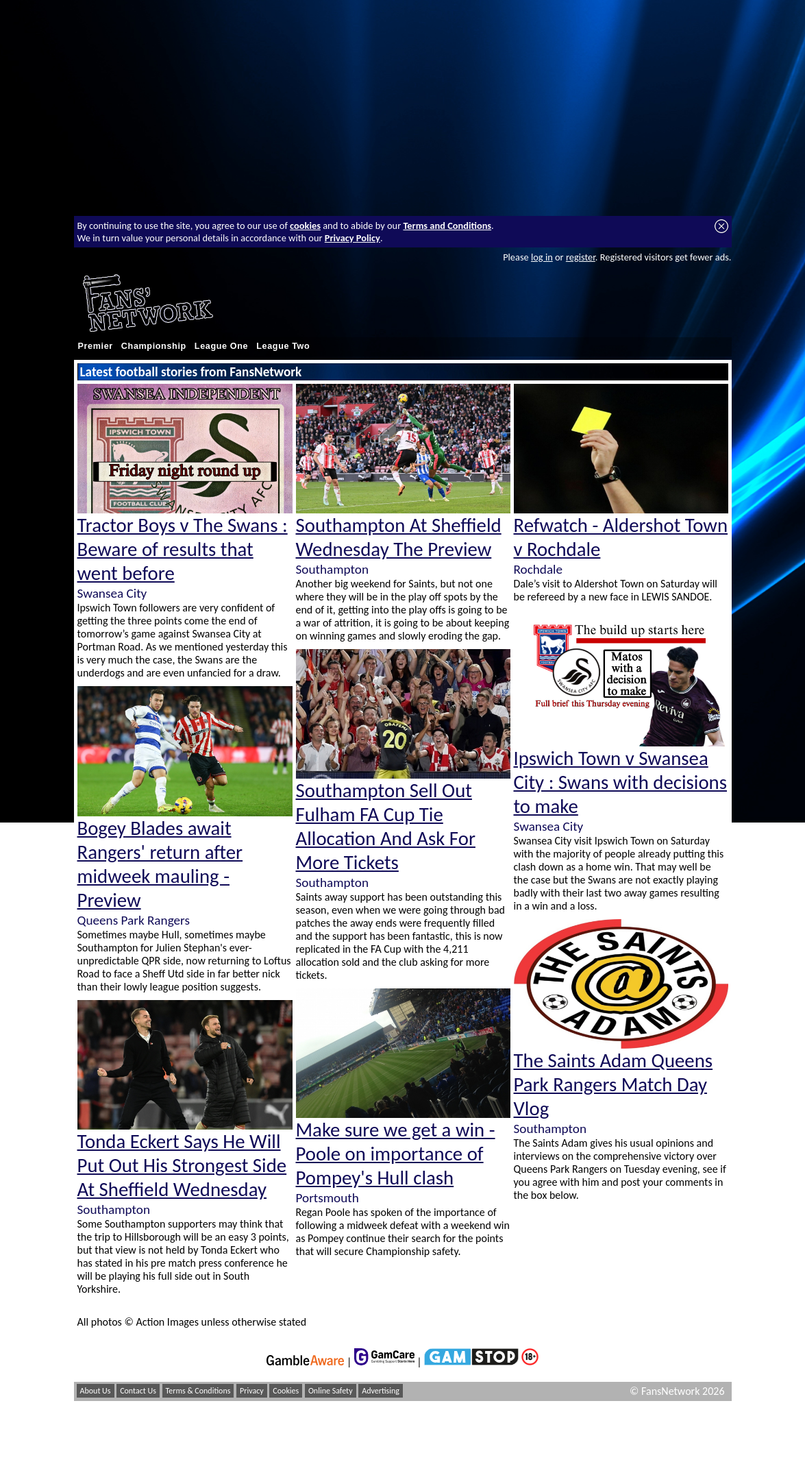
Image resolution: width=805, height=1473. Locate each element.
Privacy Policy (352, 238)
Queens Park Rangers (133, 920)
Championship (153, 346)
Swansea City (112, 593)
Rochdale (538, 569)
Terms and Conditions (447, 225)
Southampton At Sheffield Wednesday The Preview (398, 537)
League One (221, 346)
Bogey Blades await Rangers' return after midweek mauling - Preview (160, 864)
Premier (95, 346)
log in (542, 257)
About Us (95, 1391)
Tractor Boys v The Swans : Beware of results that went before (182, 549)
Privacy (252, 1391)
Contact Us (138, 1391)
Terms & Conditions (198, 1391)
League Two (283, 346)
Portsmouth (327, 1198)
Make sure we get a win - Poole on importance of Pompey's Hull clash (395, 1154)
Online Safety (330, 1391)
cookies (305, 225)
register (580, 257)
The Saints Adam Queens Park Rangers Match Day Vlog (613, 1085)
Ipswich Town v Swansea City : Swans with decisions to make (621, 782)
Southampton (113, 1209)
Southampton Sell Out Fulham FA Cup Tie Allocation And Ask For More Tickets (385, 827)
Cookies (286, 1391)
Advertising (380, 1391)
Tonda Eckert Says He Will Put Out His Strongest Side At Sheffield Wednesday (182, 1166)
